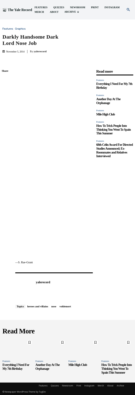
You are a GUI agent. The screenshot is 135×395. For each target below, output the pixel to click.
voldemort (65, 306)
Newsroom (67, 385)
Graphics (21, 29)
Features (8, 29)
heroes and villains (37, 306)
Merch (101, 385)
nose (53, 306)
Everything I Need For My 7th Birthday (15, 366)
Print (78, 385)
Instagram (89, 385)
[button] (128, 10)
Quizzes (55, 385)
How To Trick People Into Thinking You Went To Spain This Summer (113, 129)
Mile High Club (105, 114)
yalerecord (40, 51)
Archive (120, 385)
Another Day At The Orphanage (48, 366)
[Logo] (17, 10)
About (110, 385)
